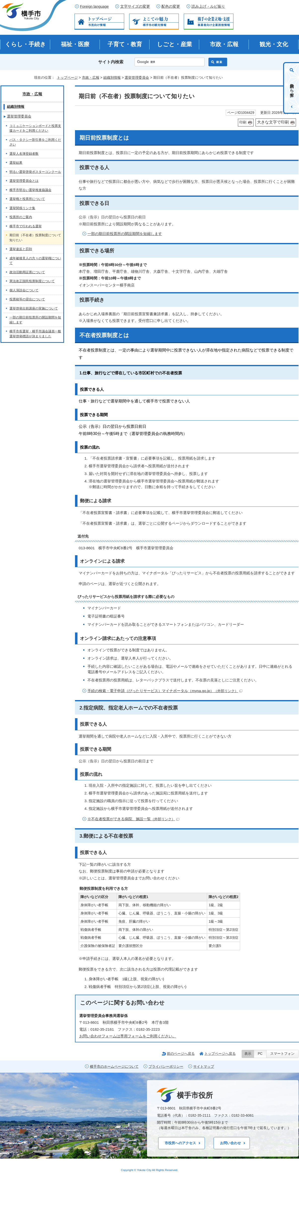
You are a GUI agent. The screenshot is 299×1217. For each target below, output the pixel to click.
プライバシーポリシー (166, 1066)
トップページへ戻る (220, 1054)
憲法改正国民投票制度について (32, 281)
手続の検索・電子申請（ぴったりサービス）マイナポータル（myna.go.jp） (164, 691)
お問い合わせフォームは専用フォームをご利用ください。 (127, 1036)
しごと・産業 (174, 44)
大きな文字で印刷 (273, 122)
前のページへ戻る (181, 1054)
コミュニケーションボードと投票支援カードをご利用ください (35, 128)
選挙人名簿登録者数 (23, 154)
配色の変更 (170, 6)
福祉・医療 (75, 44)
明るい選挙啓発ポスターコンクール (35, 172)
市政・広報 (224, 44)
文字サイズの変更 (135, 6)
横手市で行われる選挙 (25, 226)
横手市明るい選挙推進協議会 (30, 190)
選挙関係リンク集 (22, 208)
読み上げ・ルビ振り (208, 6)
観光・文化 (274, 44)
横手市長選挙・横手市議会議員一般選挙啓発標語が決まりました (35, 333)
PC (260, 1054)
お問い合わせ (230, 1143)
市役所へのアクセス (180, 1143)
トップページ (67, 77)
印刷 (242, 122)
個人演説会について (23, 290)
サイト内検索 (110, 62)
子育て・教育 (125, 44)
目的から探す (292, 88)
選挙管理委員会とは (23, 181)
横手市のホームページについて (114, 1066)
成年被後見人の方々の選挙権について (35, 260)
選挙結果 (15, 162)
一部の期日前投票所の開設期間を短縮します (124, 234)
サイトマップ (203, 1066)
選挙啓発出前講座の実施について (33, 308)
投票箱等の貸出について (27, 299)
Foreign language (94, 6)
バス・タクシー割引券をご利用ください (35, 142)
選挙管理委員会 (137, 77)
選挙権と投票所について (27, 199)
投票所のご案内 (20, 217)
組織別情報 (112, 77)
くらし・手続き (25, 44)
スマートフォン (282, 1054)
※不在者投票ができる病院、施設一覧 (133, 819)
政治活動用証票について (27, 272)
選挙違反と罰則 (20, 249)
